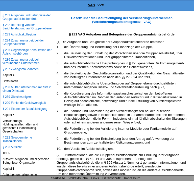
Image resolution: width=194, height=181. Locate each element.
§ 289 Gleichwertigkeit (17, 97)
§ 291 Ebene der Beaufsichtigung (25, 109)
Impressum (132, 178)
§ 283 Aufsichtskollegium (19, 34)
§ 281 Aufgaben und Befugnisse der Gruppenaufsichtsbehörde (27, 17)
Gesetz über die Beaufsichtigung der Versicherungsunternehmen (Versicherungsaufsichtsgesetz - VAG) (122, 20)
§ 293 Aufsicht (12, 147)
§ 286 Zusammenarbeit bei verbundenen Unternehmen (21, 61)
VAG (91, 5)
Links (95, 178)
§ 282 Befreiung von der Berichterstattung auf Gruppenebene (27, 26)
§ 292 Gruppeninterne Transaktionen (17, 139)
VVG (101, 5)
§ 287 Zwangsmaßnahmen (21, 69)
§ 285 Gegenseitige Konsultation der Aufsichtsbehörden (27, 51)
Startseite (58, 178)
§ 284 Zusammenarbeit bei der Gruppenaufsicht (23, 42)
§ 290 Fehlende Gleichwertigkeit (24, 103)
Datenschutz (111, 178)
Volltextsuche (78, 178)
